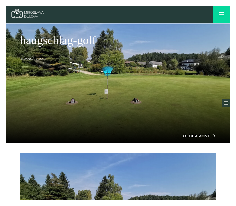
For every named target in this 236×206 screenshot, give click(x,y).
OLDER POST (196, 136)
